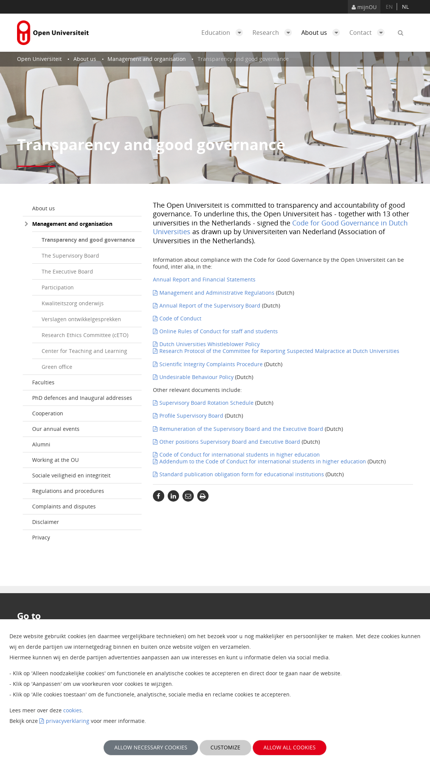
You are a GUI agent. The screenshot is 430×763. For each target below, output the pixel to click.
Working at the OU (55, 459)
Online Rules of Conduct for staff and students (218, 331)
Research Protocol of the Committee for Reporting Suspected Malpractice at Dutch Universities (279, 350)
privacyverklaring (67, 720)
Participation (58, 287)
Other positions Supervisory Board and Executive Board (229, 441)
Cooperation (47, 413)
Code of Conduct (180, 318)
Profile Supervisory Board (191, 415)
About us (322, 32)
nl (405, 6)
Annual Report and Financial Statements (204, 279)
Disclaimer (45, 521)
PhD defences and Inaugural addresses (82, 397)
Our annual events (55, 428)
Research (274, 32)
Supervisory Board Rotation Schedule (206, 402)
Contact (368, 32)
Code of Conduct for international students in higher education (239, 454)
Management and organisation (72, 223)
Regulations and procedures (68, 490)
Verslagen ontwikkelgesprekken (81, 319)
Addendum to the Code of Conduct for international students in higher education (262, 461)
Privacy (41, 537)
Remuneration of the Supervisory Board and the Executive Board (241, 428)
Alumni (41, 444)
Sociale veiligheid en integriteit (71, 475)
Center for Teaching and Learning (84, 350)
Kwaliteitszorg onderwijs (73, 303)
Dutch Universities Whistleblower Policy (209, 344)
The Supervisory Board (70, 255)
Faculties (43, 382)
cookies (72, 710)
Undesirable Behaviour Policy (196, 377)
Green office (57, 366)
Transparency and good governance (88, 239)
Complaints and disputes (64, 506)
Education (224, 32)
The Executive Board (67, 271)
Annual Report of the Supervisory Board (209, 305)
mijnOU (364, 7)
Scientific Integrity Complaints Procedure (211, 364)
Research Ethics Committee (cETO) (85, 335)
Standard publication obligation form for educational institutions (241, 474)
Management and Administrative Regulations (216, 292)
